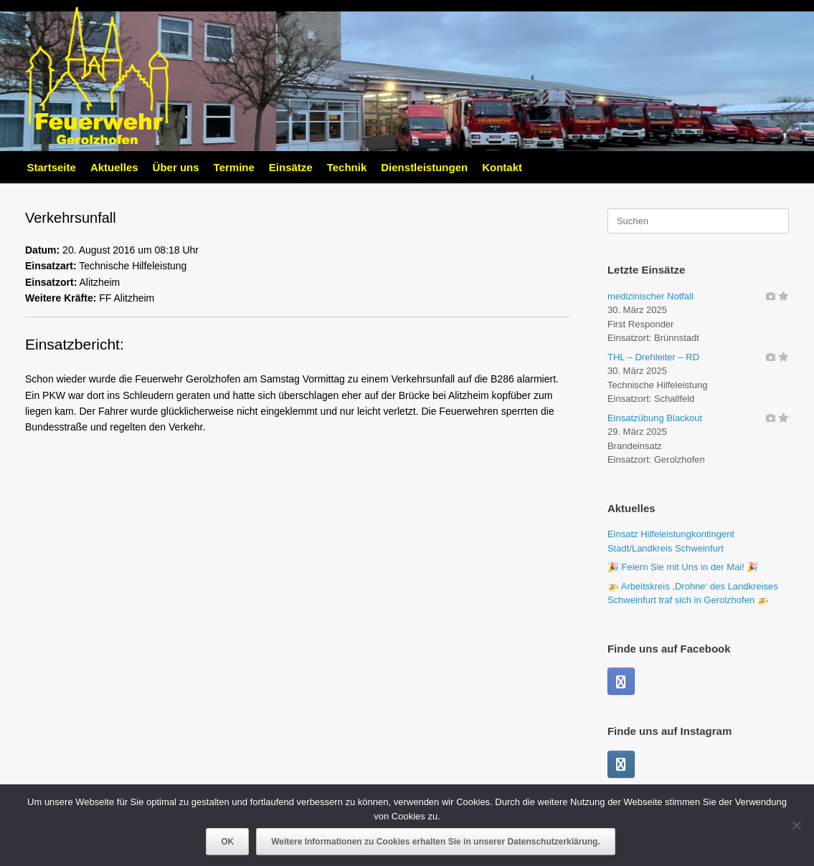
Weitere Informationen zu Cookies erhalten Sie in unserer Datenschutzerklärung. (435, 842)
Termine (234, 167)
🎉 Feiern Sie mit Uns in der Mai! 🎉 (682, 567)
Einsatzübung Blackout (654, 418)
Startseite (51, 167)
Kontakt (502, 167)
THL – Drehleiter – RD (653, 357)
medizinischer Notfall (650, 296)
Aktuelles (114, 167)
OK (227, 842)
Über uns (176, 167)
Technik (347, 167)
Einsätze (291, 167)
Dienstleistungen (424, 167)
